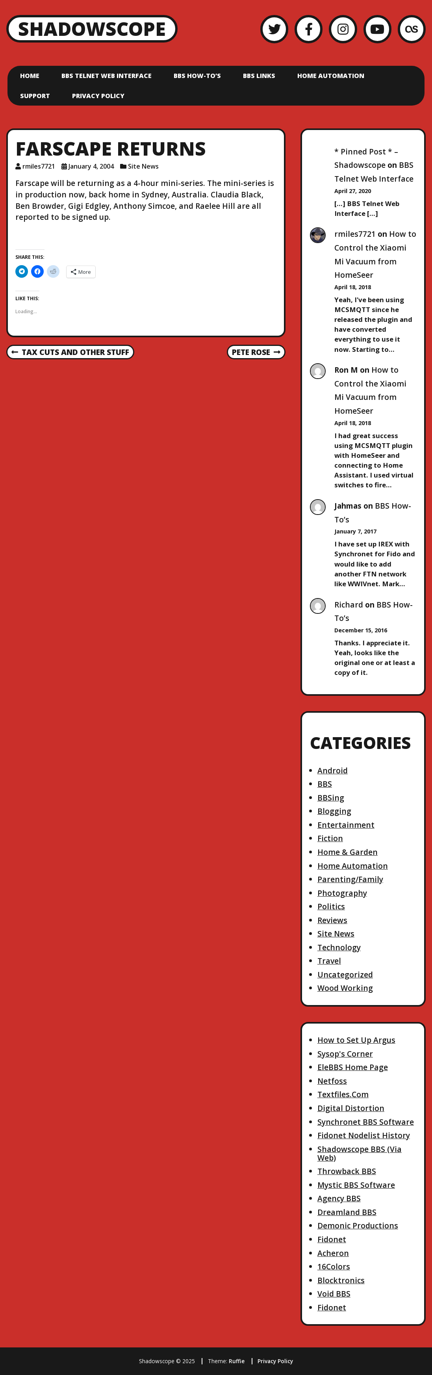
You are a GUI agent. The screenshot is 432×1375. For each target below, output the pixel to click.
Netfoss (332, 1081)
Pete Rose (256, 353)
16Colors (333, 1266)
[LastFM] (412, 29)
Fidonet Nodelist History (363, 1135)
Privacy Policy (98, 95)
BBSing (330, 797)
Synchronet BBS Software (365, 1122)
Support (35, 95)
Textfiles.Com (343, 1094)
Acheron (333, 1253)
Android (332, 770)
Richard (348, 604)
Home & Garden (347, 852)
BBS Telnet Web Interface (106, 75)
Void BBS (333, 1293)
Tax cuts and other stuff (70, 353)
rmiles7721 (355, 234)
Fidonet (331, 1239)
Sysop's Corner (345, 1053)
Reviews (332, 920)
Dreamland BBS (346, 1212)
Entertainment (346, 824)
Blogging (334, 811)
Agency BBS (339, 1198)
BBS (324, 784)
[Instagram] (343, 29)
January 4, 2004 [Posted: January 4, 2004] (91, 166)
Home (29, 75)
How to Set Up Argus (356, 1040)
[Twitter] (274, 29)
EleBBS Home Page (352, 1067)
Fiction (330, 838)
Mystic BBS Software (356, 1185)
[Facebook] (309, 29)
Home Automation (330, 75)
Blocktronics (341, 1280)
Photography (342, 893)
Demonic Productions (357, 1225)
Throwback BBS (346, 1171)
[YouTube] (377, 29)
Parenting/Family (350, 879)
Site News (143, 166)
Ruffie (237, 1361)
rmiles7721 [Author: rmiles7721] (38, 166)
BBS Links (259, 75)
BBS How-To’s (197, 75)
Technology (339, 947)
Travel (329, 960)
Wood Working (345, 988)
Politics (331, 906)
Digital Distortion (350, 1108)
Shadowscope (92, 28)
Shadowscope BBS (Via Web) (359, 1153)
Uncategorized (345, 974)
